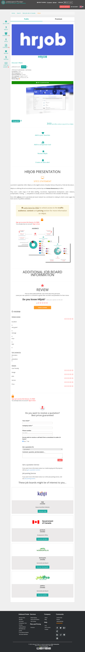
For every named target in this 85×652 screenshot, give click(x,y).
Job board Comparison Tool (23, 622)
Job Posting (33, 621)
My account (75, 6)
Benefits (21, 619)
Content (5, 46)
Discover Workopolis (42, 567)
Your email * (26, 429)
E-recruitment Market (24, 632)
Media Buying (34, 617)
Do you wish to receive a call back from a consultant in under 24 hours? (41, 446)
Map (54, 2)
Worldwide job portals (22, 629)
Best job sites (22, 617)
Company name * (27, 434)
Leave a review (42, 316)
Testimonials (59, 617)
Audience (5, 34)
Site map (51, 645)
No (27, 450)
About (6, 28)
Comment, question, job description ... (33, 460)
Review (6, 52)
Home (13, 13)
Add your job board (64, 6)
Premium (33, 627)
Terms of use (38, 645)
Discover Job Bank (43, 539)
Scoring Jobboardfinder (22, 626)
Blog (46, 619)
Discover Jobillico (42, 595)
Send (60, 468)
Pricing (6, 58)
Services (60, 2)
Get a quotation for (28, 455)
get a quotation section (33, 478)
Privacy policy (45, 645)
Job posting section (30, 487)
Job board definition (23, 634)
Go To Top (6, 22)
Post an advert (5, 65)
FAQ (46, 625)
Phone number (26, 439)
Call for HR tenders (35, 619)
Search (49, 2)
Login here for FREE (31, 216)
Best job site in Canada (29, 13)
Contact (46, 629)
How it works (41, 2)
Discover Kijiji (42, 511)
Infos (6, 40)
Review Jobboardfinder (59, 621)
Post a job (68, 2)
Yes (24, 450)
